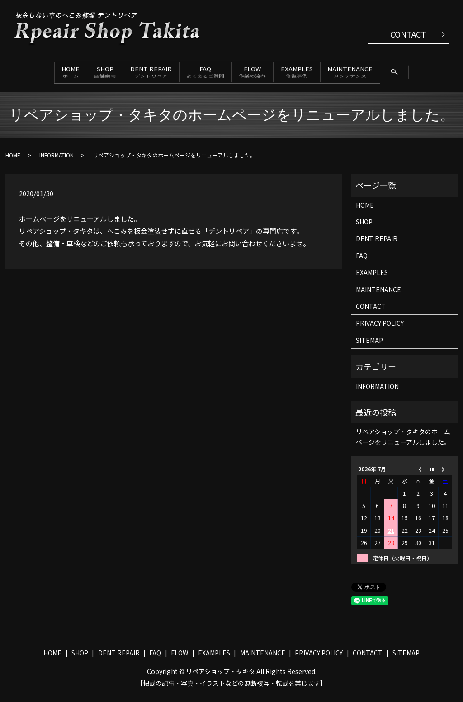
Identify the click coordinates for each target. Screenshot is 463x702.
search (27, 92)
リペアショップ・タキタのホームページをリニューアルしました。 (403, 443)
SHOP (78, 72)
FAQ (208, 72)
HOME (29, 72)
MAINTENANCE (395, 72)
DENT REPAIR (139, 72)
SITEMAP (369, 346)
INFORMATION (56, 162)
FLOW (269, 72)
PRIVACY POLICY (380, 329)
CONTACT (408, 34)
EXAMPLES (328, 72)
